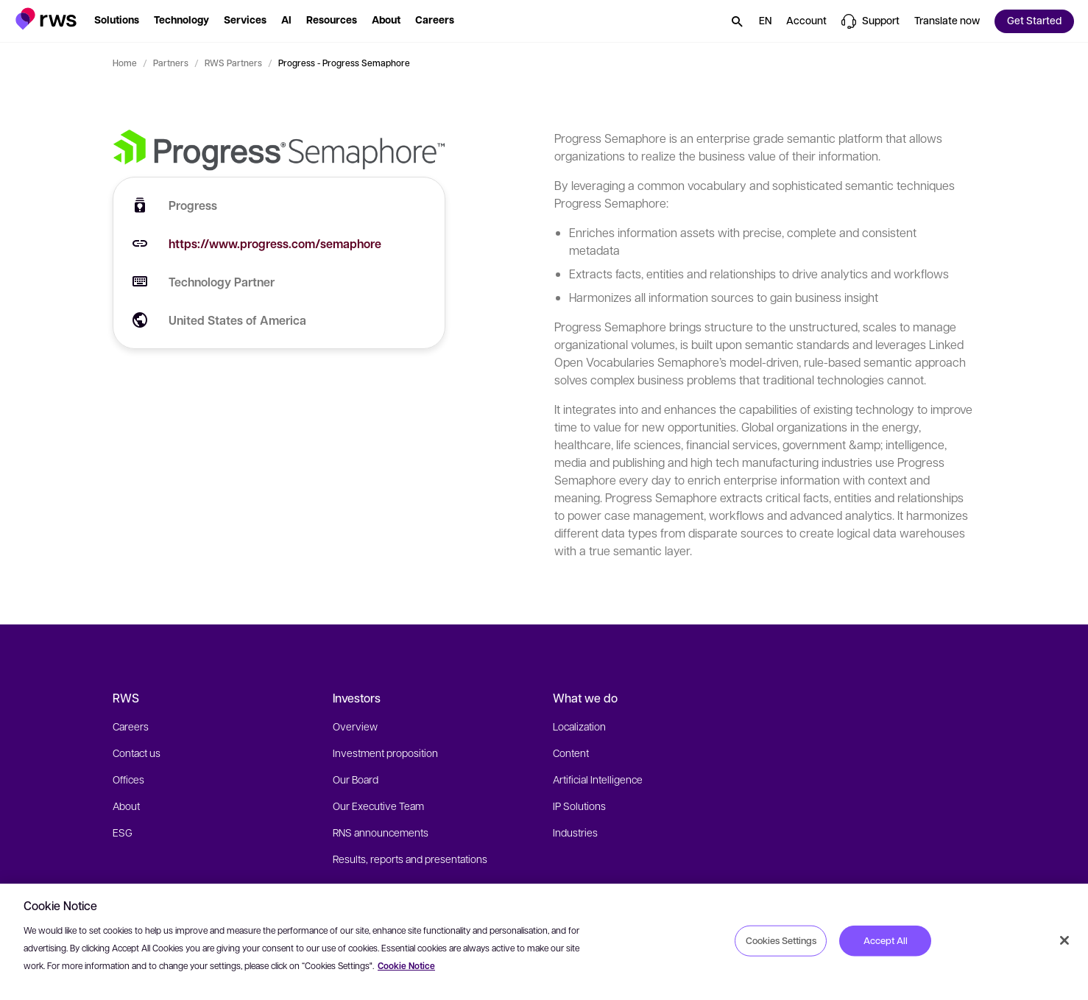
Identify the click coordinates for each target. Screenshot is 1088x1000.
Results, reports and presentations (410, 858)
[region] (544, 942)
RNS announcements (380, 832)
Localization (579, 726)
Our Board (355, 779)
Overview (355, 726)
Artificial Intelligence (598, 779)
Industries (575, 832)
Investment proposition (385, 752)
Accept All (885, 940)
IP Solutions (579, 805)
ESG (123, 832)
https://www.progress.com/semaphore (275, 244)
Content (571, 752)
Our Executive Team (378, 805)
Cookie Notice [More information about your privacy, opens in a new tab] (406, 965)
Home (125, 62)
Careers (131, 726)
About (126, 805)
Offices (128, 779)
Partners (170, 62)
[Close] (1064, 940)
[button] (46, 19)
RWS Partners (233, 62)
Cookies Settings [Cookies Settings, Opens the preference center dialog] (781, 940)
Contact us (136, 752)
